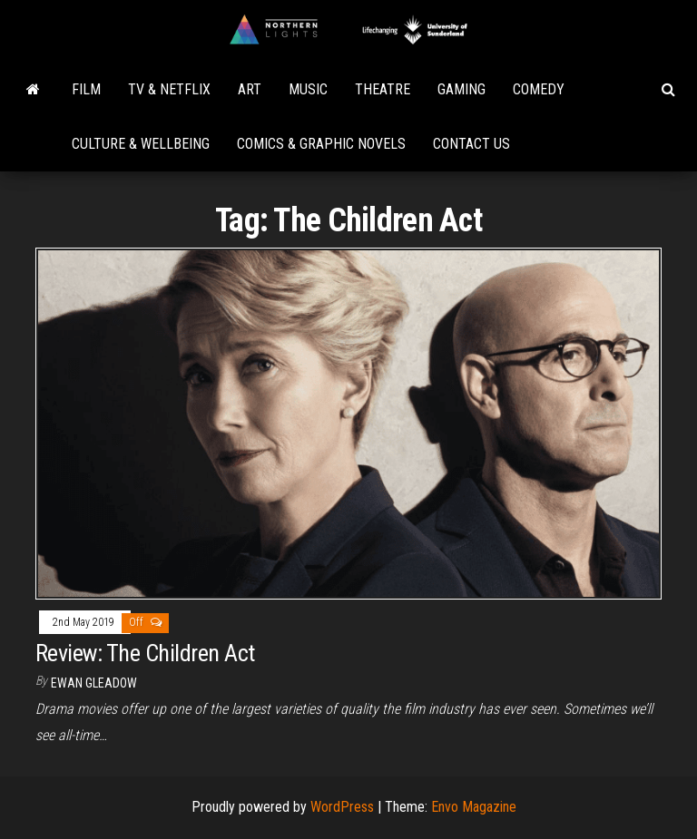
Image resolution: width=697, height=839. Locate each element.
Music (308, 89)
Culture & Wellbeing (141, 143)
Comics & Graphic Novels (321, 143)
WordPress (342, 806)
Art (249, 89)
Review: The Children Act (145, 653)
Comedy (538, 89)
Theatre (382, 89)
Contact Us (471, 143)
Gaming (461, 89)
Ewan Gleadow (94, 683)
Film (86, 89)
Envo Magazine (473, 806)
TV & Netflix (169, 89)
